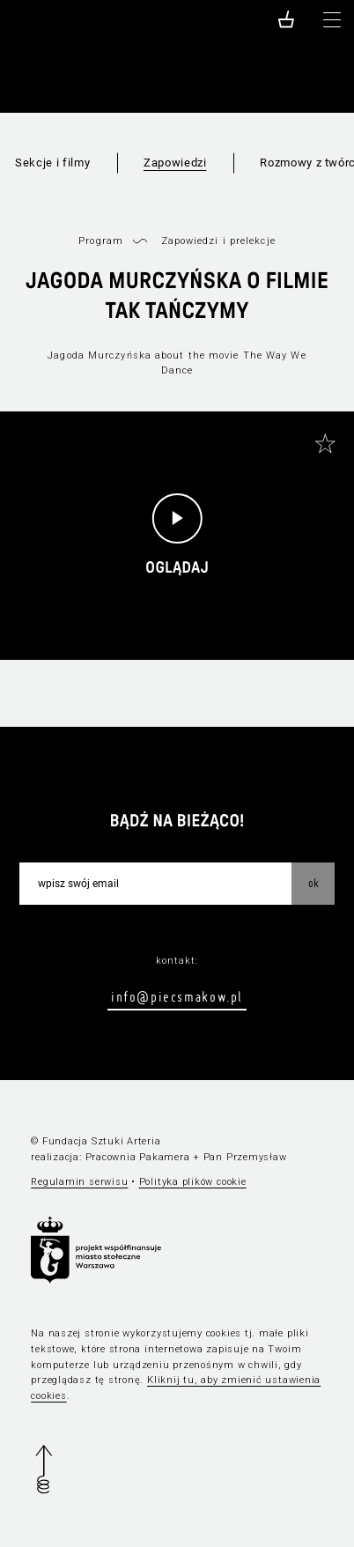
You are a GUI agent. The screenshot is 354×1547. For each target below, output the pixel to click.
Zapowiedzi (175, 162)
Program (100, 241)
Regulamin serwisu (79, 1182)
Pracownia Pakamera (137, 1157)
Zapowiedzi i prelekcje (218, 241)
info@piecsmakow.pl (177, 996)
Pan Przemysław (245, 1157)
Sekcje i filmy (52, 162)
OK (313, 883)
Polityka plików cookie (193, 1182)
